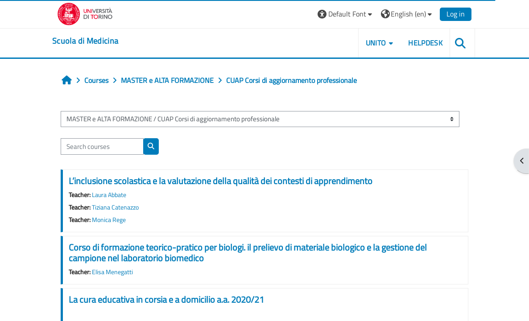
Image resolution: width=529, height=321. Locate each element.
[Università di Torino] (85, 13)
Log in (455, 13)
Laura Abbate (109, 195)
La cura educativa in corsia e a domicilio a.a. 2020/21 (166, 299)
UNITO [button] (376, 42)
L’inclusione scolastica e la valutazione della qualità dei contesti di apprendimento (220, 181)
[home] (85, 41)
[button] (346, 14)
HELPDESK (425, 42)
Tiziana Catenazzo (115, 207)
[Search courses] (102, 146)
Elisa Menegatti (112, 272)
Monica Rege (109, 220)
